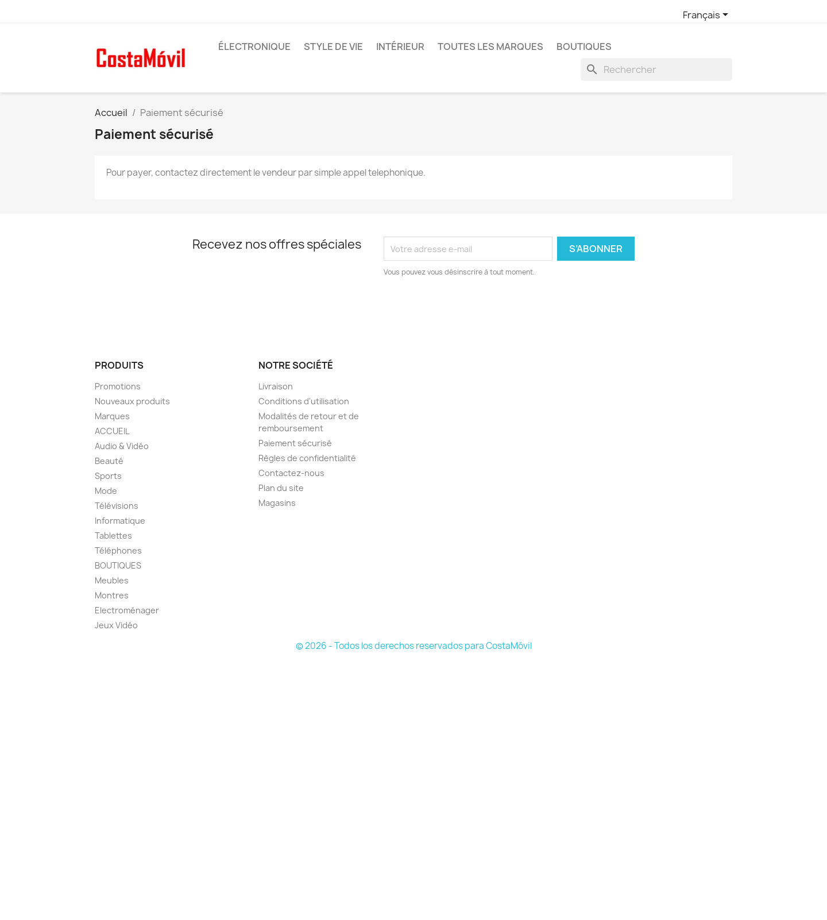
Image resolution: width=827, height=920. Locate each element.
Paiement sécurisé (295, 443)
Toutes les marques (490, 46)
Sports (108, 475)
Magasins (277, 502)
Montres (112, 595)
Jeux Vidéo (116, 625)
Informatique (120, 520)
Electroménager (127, 610)
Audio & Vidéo (122, 445)
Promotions (118, 386)
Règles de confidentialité (307, 458)
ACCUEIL (112, 431)
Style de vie (333, 46)
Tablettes (113, 535)
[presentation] (479, 309)
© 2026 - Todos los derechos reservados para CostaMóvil (414, 646)
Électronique (254, 46)
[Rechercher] (656, 69)
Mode (106, 490)
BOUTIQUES (584, 46)
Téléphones (118, 550)
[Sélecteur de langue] (707, 15)
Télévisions (116, 505)
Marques (112, 416)
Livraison (275, 386)
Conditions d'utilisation (303, 401)
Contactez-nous (291, 472)
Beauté (109, 460)
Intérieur (400, 46)
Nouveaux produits (132, 401)
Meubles (112, 580)
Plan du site (281, 487)
